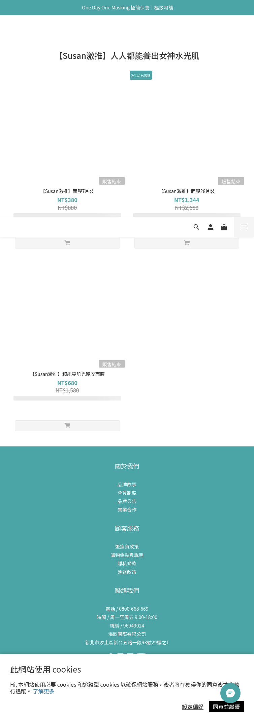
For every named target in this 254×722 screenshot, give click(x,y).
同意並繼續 (226, 706)
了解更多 (44, 691)
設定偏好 (192, 706)
